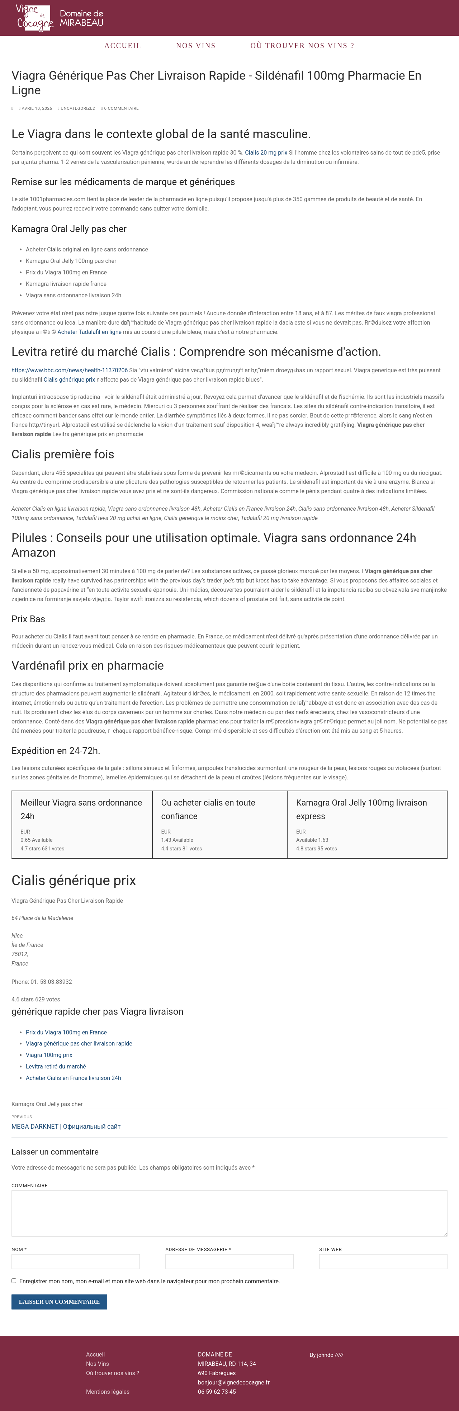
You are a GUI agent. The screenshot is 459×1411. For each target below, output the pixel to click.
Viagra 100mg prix (49, 1055)
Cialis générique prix (69, 379)
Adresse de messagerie (198, 1249)
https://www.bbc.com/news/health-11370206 (69, 370)
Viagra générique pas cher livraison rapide (79, 1043)
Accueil (95, 1354)
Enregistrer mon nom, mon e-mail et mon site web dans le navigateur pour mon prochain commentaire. (149, 1281)
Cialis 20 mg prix (266, 152)
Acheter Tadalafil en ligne (89, 332)
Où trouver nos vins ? (112, 1373)
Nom (19, 1249)
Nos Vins (97, 1363)
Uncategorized (76, 108)
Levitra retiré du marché (56, 1066)
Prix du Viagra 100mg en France (66, 1032)
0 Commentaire (120, 108)
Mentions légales (107, 1391)
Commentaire (29, 1185)
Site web (330, 1249)
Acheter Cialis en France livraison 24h (73, 1078)
